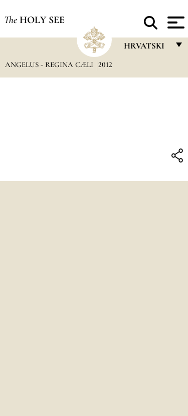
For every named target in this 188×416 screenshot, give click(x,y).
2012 (105, 64)
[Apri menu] (174, 22)
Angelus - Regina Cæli (50, 64)
